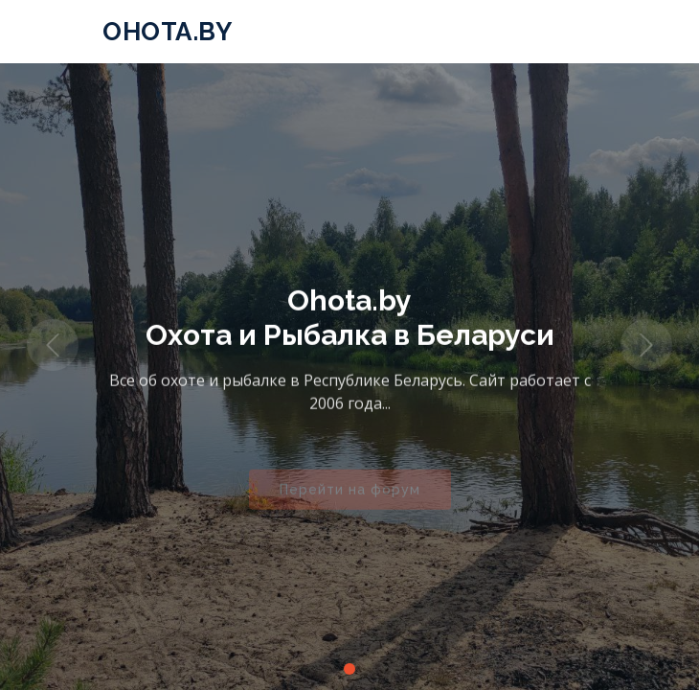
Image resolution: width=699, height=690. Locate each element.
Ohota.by (167, 31)
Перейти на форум (350, 495)
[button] (52, 345)
